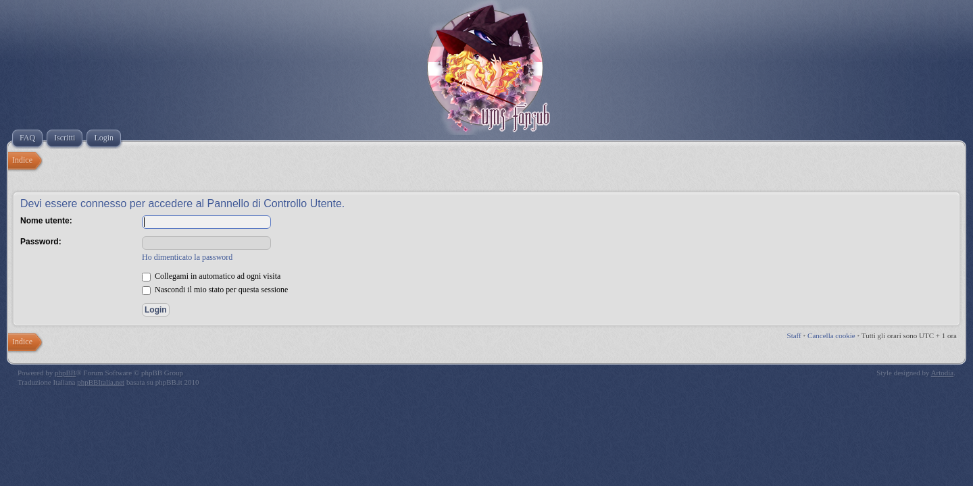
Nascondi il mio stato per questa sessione (215, 289)
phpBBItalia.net (100, 382)
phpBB (65, 373)
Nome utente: (46, 220)
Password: (40, 241)
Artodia (942, 373)
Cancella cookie (831, 335)
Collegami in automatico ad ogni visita (211, 276)
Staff (794, 335)
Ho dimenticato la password (187, 257)
